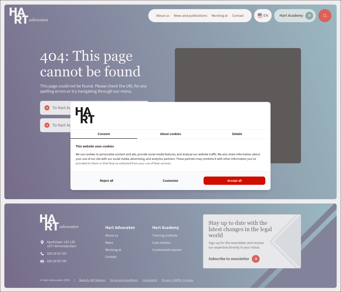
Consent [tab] (104, 134)
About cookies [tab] (170, 134)
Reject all (106, 180)
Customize (170, 180)
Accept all (234, 180)
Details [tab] (237, 134)
